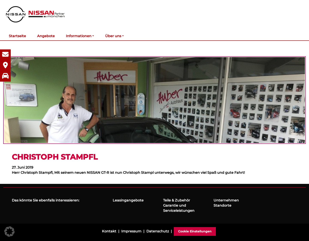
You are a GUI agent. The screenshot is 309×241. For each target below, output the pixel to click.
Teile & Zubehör (176, 200)
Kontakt (109, 231)
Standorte (222, 205)
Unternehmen (226, 200)
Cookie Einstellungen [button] (195, 231)
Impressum (131, 231)
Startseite (17, 36)
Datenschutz (157, 231)
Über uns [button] (113, 36)
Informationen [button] (78, 36)
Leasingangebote (128, 200)
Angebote (46, 36)
